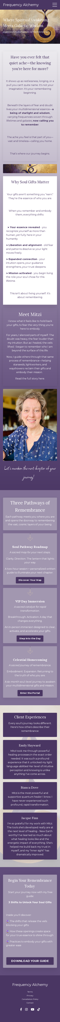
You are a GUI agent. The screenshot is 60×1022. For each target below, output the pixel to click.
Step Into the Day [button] (30, 638)
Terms (30, 992)
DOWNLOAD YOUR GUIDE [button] (30, 961)
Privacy (30, 995)
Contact (30, 1003)
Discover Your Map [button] (30, 580)
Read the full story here (29, 378)
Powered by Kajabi (30, 1014)
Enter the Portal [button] (30, 693)
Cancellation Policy (30, 999)
